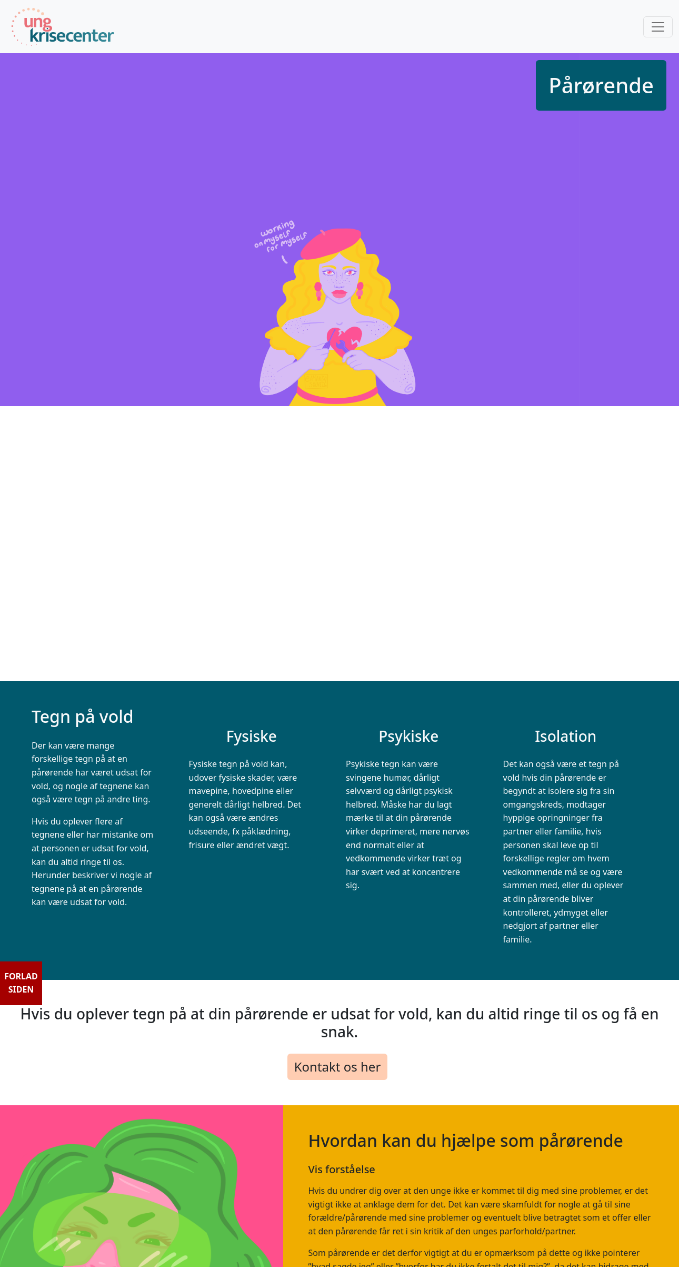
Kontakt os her (337, 1066)
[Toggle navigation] (658, 26)
